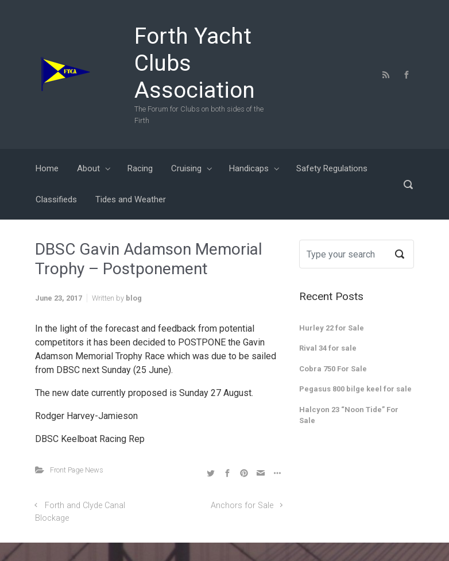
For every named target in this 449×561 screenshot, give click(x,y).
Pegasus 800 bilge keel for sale (355, 389)
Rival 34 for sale (328, 348)
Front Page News (76, 470)
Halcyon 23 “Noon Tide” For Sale (348, 415)
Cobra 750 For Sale (333, 368)
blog (134, 298)
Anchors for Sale (242, 505)
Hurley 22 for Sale (331, 328)
